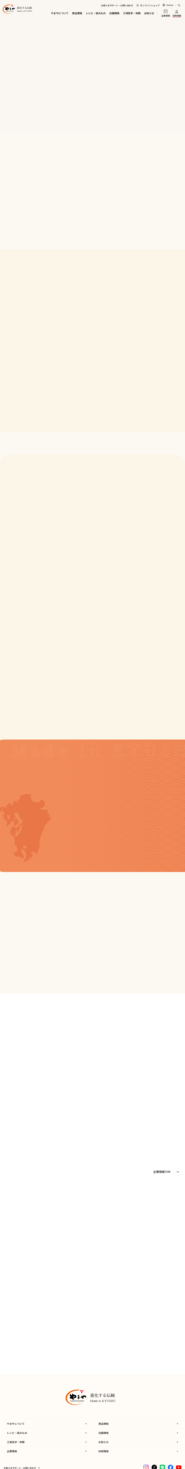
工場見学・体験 (132, 13)
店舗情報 (114, 13)
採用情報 (177, 15)
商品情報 (77, 13)
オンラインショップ (150, 5)
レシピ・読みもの (96, 13)
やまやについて (59, 13)
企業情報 (165, 15)
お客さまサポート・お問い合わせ (117, 5)
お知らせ (149, 13)
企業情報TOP (162, 1172)
